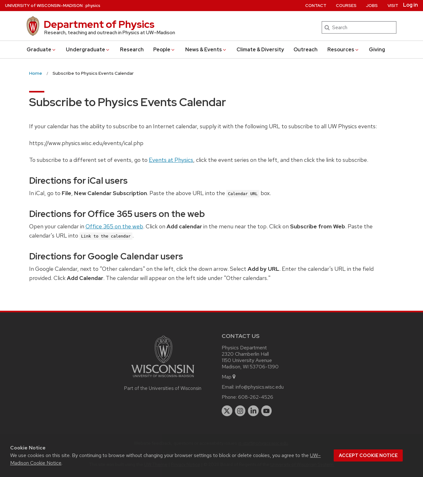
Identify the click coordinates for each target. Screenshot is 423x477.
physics (92, 5)
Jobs (372, 5)
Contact (315, 5)
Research (132, 49)
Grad (41, 49)
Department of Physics (99, 24)
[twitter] (227, 410)
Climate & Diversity (260, 49)
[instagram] (240, 410)
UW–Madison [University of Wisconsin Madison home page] (44, 5)
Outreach (306, 49)
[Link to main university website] (162, 378)
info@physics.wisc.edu (260, 387)
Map (229, 376)
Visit (393, 5)
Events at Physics (171, 159)
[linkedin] (253, 410)
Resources (343, 49)
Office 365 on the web (114, 226)
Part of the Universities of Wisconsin (162, 388)
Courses (346, 5)
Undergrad (88, 49)
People (164, 49)
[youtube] (266, 410)
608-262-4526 (255, 397)
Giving (377, 49)
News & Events (206, 49)
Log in (410, 5)
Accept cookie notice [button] (368, 455)
